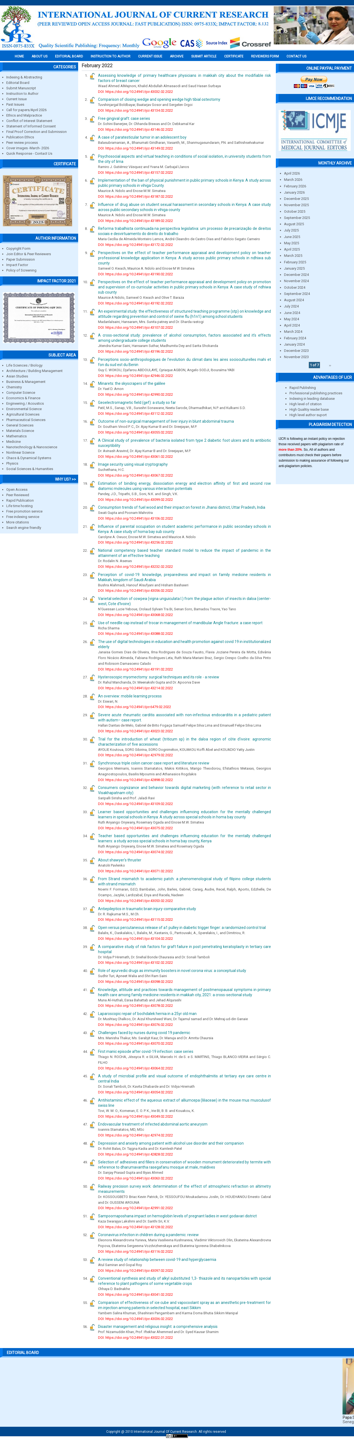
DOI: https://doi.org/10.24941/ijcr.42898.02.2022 (135, 780)
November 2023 (296, 357)
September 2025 (297, 218)
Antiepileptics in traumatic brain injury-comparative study (147, 909)
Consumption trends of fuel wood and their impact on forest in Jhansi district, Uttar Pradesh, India (181, 507)
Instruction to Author (22, 94)
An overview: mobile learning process (130, 696)
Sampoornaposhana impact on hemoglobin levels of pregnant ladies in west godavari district (177, 1216)
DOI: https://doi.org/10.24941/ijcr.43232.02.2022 (135, 567)
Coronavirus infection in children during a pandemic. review (148, 1235)
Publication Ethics (20, 137)
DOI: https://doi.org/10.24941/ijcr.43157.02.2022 (135, 172)
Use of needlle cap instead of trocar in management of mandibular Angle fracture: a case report (180, 623)
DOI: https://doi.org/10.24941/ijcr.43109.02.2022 (135, 804)
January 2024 (294, 344)
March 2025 (293, 256)
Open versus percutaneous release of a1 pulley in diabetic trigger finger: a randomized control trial (182, 927)
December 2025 (296, 199)
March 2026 (293, 180)
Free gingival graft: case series (124, 118)
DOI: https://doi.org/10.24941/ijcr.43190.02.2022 (135, 274)
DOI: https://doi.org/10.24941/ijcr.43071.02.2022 (135, 871)
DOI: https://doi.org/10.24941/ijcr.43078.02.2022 (135, 1006)
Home (19, 56)
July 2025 (291, 230)
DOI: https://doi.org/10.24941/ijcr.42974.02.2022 (135, 1135)
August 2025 (294, 224)
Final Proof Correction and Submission (36, 132)
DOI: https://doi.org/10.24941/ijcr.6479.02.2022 (134, 707)
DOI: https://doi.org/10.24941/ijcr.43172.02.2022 (135, 245)
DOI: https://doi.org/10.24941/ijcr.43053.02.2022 (135, 901)
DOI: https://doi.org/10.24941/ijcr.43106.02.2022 (135, 518)
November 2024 (296, 281)
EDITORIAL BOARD (69, 56)
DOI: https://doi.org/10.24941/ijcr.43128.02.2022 (135, 1227)
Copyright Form (18, 248)
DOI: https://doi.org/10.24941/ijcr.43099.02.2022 (135, 500)
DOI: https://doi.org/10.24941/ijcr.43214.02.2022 (135, 688)
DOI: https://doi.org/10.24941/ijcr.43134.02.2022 (135, 110)
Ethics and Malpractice (24, 115)
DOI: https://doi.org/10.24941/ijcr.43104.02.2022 (135, 939)
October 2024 (294, 287)
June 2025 (292, 237)
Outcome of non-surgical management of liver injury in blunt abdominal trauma (166, 421)
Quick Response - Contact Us (29, 153)
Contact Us (296, 56)
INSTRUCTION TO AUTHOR (110, 56)
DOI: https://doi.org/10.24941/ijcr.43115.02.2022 (135, 919)
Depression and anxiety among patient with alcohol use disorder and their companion (171, 1143)
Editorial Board (17, 83)
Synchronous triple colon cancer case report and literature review (153, 763)
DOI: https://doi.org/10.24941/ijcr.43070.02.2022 (135, 1043)
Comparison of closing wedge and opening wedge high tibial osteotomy (159, 99)
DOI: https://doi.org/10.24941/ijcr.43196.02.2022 (135, 351)
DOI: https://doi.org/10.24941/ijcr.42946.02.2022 (135, 376)
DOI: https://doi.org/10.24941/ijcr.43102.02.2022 (135, 963)
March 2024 (293, 332)
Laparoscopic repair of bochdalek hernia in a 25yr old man (147, 1013)
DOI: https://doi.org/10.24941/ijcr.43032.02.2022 (135, 92)
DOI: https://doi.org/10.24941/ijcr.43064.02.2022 (135, 1068)
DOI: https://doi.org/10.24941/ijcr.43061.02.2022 (135, 457)
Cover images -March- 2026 (27, 148)
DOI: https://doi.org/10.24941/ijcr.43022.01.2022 (135, 1338)
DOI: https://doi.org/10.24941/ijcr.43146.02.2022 (135, 129)
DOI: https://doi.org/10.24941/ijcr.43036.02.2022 (135, 1319)
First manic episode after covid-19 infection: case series (145, 1051)
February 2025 (295, 262)
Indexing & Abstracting (24, 77)
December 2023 (296, 351)
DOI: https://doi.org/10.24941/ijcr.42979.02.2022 (135, 755)
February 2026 (295, 186)
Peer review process (22, 143)
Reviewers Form (265, 56)
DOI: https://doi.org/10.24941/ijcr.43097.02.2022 (135, 1271)
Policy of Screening (21, 270)
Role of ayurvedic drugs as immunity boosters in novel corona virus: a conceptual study (172, 970)
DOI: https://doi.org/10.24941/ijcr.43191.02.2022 (135, 669)
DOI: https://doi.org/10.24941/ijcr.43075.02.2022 (135, 828)
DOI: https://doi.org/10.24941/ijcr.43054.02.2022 (135, 1092)
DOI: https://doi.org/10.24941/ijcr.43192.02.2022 (135, 303)
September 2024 (297, 294)
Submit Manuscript (21, 88)
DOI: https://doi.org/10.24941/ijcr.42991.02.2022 (135, 1208)
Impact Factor (17, 265)
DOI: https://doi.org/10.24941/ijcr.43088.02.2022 (135, 634)
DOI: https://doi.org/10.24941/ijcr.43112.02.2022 (135, 413)
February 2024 (295, 338)
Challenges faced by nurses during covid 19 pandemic (144, 1033)
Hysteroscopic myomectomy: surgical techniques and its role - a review (158, 677)
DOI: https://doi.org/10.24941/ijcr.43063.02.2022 (135, 1178)
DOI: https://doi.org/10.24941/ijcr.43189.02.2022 (135, 221)
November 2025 (296, 205)
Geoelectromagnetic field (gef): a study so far (137, 402)
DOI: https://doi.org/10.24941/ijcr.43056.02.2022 (135, 591)
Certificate (233, 56)
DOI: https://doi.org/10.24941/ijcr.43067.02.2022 (135, 475)
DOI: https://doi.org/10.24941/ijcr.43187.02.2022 (135, 196)
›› (330, 365)
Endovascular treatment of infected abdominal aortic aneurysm (152, 1124)
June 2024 (292, 313)
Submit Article (203, 56)
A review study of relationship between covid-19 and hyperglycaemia (157, 1259)
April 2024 (292, 325)
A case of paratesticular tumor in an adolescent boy (142, 137)
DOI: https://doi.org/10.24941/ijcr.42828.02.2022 (135, 1154)
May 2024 (291, 319)
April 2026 (292, 173)
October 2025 (294, 211)
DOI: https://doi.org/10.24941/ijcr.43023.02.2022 (135, 731)
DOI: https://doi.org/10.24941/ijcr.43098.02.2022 (135, 982)
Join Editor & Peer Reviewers (28, 254)
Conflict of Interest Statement (29, 121)
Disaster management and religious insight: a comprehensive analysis (158, 1326)
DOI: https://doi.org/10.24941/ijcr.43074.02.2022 (135, 852)
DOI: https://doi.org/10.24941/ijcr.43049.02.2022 (135, 1116)
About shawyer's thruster (119, 860)
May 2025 (291, 243)
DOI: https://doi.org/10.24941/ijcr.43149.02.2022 (135, 148)
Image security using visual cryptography (133, 464)
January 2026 (294, 192)
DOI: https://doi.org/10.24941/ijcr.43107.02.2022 (135, 327)
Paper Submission (20, 259)
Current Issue (150, 56)
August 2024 (294, 300)
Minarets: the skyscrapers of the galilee (131, 383)
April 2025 (292, 249)
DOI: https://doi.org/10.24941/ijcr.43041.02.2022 (135, 1294)
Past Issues (15, 104)
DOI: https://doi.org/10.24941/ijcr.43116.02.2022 (135, 1251)
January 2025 (294, 268)
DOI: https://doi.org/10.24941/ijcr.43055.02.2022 (135, 432)
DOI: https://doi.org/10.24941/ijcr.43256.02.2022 (135, 542)
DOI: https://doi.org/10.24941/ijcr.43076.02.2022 (135, 1025)
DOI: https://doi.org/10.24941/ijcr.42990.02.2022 (135, 394)
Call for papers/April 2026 (26, 110)
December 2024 (296, 275)
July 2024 (291, 306)
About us (39, 56)
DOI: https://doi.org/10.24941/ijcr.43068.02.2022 (135, 615)
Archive (177, 56)
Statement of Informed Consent (31, 126)
